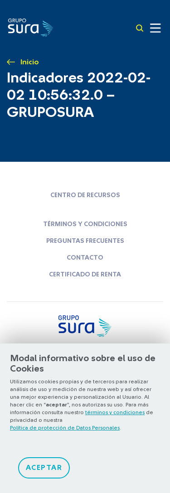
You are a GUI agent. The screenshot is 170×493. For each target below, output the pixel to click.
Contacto (85, 258)
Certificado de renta (85, 274)
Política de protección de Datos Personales (65, 427)
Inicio (29, 62)
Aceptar (44, 467)
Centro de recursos (85, 195)
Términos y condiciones (85, 224)
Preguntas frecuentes (85, 241)
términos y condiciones (115, 412)
